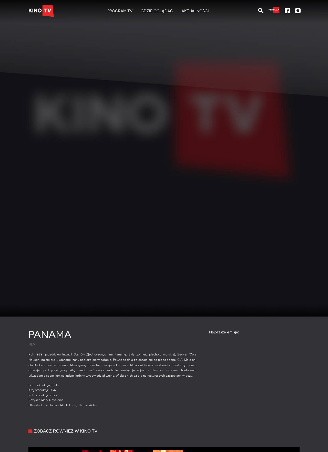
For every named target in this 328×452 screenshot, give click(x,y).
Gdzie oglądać (157, 11)
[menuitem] (120, 11)
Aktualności (195, 11)
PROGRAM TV (119, 11)
